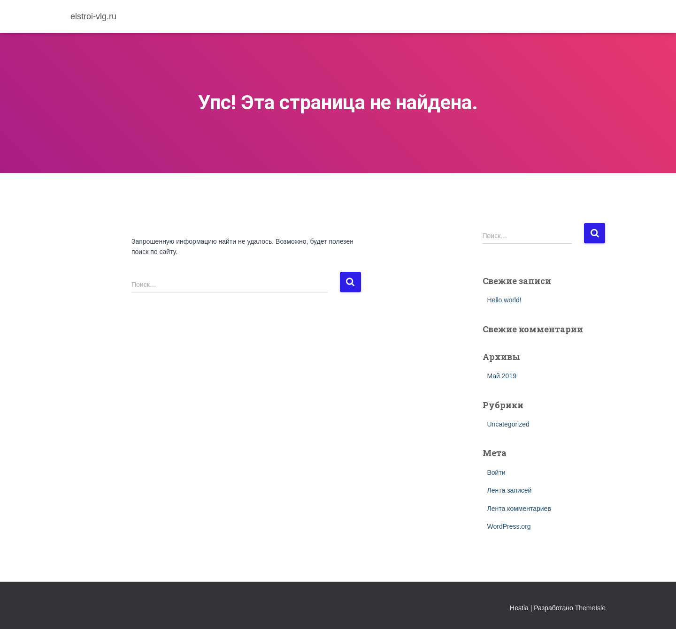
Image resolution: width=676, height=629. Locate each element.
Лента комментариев (519, 508)
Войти (496, 472)
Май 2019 (501, 376)
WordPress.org (509, 526)
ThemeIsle (590, 608)
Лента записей (509, 490)
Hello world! (504, 300)
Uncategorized (508, 424)
